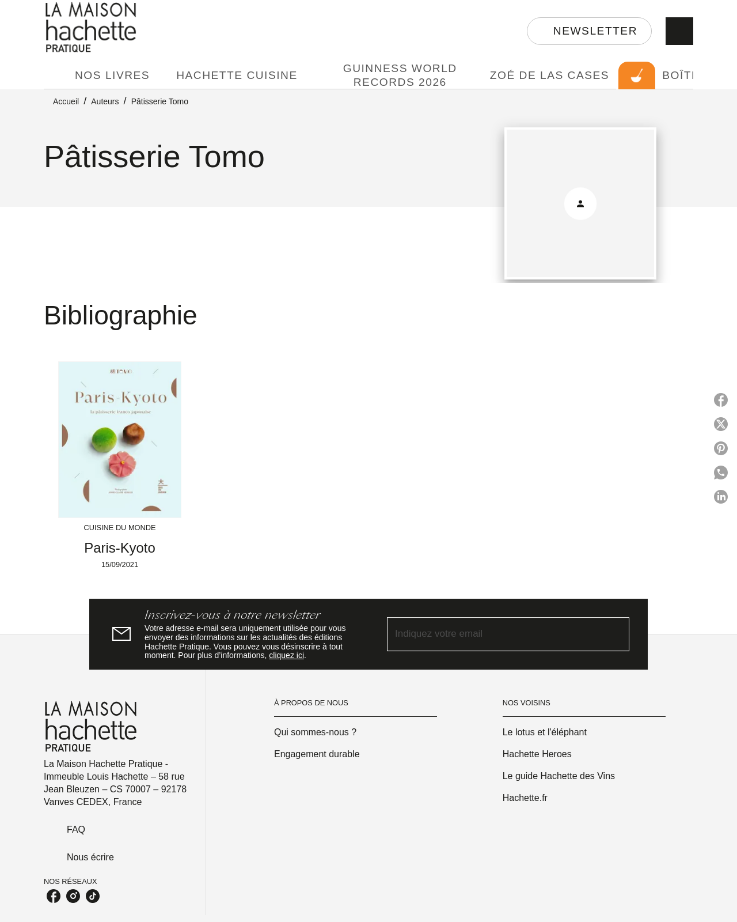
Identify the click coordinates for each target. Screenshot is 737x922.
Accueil (66, 101)
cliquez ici (286, 655)
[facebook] (53, 896)
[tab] (56, 75)
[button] (589, 31)
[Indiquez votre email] (494, 634)
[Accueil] (92, 27)
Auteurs (105, 101)
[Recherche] (679, 31)
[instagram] (73, 896)
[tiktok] (92, 896)
